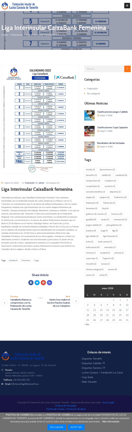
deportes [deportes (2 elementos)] (115, 192)
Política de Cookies (55, 409)
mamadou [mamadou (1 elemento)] (110, 247)
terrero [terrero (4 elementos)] (112, 269)
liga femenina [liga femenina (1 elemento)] (110, 236)
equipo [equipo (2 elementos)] (90, 197)
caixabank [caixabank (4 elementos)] (121, 175)
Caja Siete (87, 377)
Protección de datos (76, 409)
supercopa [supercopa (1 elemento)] (92, 258)
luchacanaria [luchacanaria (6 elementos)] (93, 247)
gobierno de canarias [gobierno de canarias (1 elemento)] (96, 214)
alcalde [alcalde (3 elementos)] (90, 169)
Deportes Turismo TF (93, 367)
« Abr (86, 324)
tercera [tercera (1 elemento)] (105, 264)
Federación (17, 34)
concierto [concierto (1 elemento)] (110, 186)
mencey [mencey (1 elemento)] (91, 253)
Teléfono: (16, 380)
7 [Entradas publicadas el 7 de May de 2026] (107, 305)
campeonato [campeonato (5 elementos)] (93, 181)
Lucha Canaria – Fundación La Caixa (102, 372)
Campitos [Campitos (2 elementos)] (110, 181)
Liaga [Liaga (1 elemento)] (104, 230)
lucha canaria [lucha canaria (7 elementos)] (105, 242)
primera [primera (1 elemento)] (118, 253)
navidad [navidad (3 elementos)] (105, 253)
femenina (26, 260)
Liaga (36, 260)
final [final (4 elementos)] (105, 208)
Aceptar (76, 427)
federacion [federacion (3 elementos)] (120, 197)
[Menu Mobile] (127, 5)
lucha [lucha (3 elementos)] (89, 242)
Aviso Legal (108, 402)
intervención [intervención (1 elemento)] (120, 219)
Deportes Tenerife (92, 358)
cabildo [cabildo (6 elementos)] (106, 175)
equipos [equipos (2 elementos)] (105, 197)
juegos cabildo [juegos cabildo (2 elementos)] (93, 225)
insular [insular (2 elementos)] (105, 219)
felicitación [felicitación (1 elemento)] (109, 203)
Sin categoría (93, 93)
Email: (22, 384)
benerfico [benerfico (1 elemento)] (91, 175)
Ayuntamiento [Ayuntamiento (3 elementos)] (107, 169)
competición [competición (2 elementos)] (93, 186)
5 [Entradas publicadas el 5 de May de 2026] (94, 305)
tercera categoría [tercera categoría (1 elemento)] (94, 269)
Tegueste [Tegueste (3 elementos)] (108, 258)
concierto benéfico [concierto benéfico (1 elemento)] (95, 192)
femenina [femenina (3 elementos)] (91, 208)
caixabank (13, 260)
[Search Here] (104, 69)
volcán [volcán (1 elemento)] (103, 275)
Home (4, 34)
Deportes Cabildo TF (93, 363)
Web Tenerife (89, 381)
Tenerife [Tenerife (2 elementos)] (91, 264)
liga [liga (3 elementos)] (115, 230)
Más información (110, 421)
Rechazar (56, 427)
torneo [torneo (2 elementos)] (90, 275)
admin (41, 182)
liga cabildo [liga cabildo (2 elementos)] (92, 236)
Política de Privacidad (65, 405)
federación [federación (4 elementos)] (92, 203)
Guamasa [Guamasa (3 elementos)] (116, 214)
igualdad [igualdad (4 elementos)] (91, 219)
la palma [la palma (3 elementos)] (91, 230)
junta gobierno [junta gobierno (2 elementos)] (114, 225)
